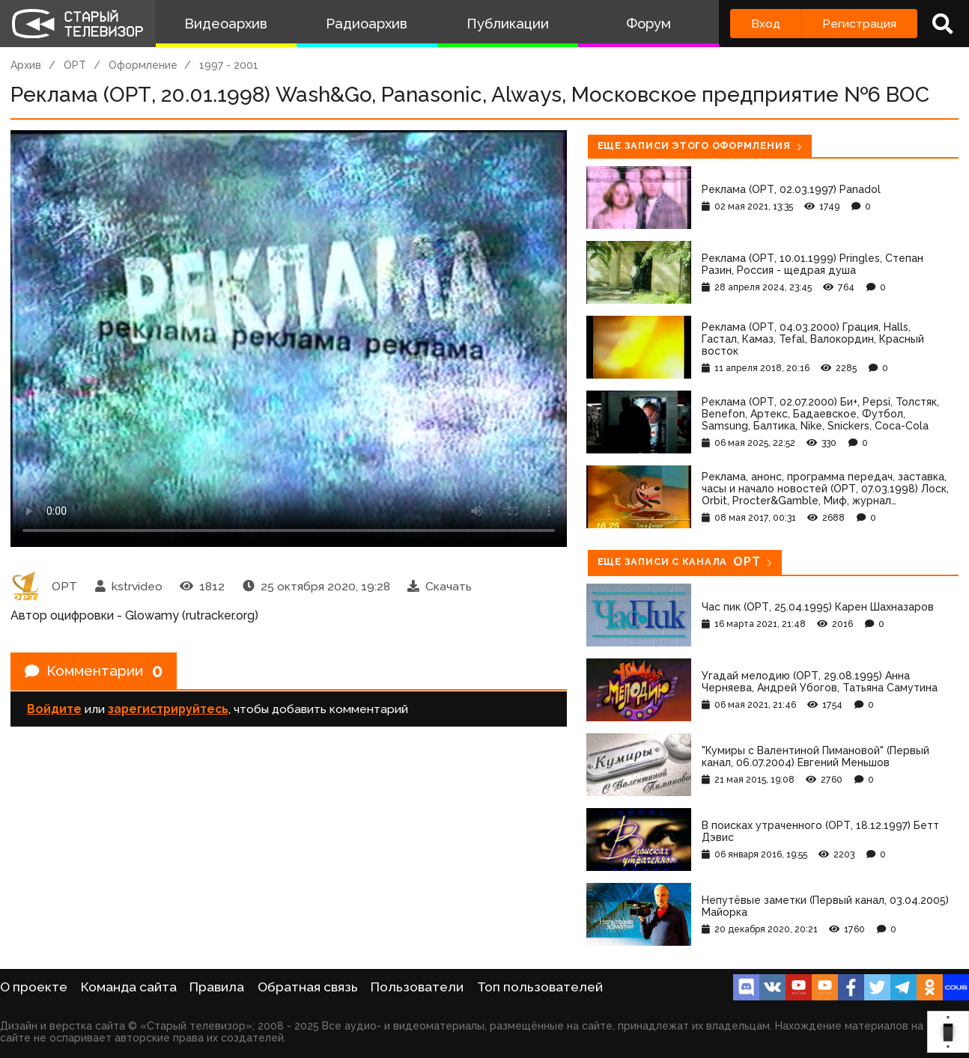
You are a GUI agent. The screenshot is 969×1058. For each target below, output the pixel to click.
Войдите (54, 710)
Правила (216, 986)
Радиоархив (366, 23)
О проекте (33, 986)
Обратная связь (308, 986)
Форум (648, 23)
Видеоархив (225, 23)
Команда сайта (129, 986)
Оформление (143, 65)
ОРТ (75, 65)
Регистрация (859, 23)
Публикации (508, 23)
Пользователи (417, 986)
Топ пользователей (540, 986)
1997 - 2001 (228, 65)
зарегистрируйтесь (168, 710)
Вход (765, 23)
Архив (25, 65)
